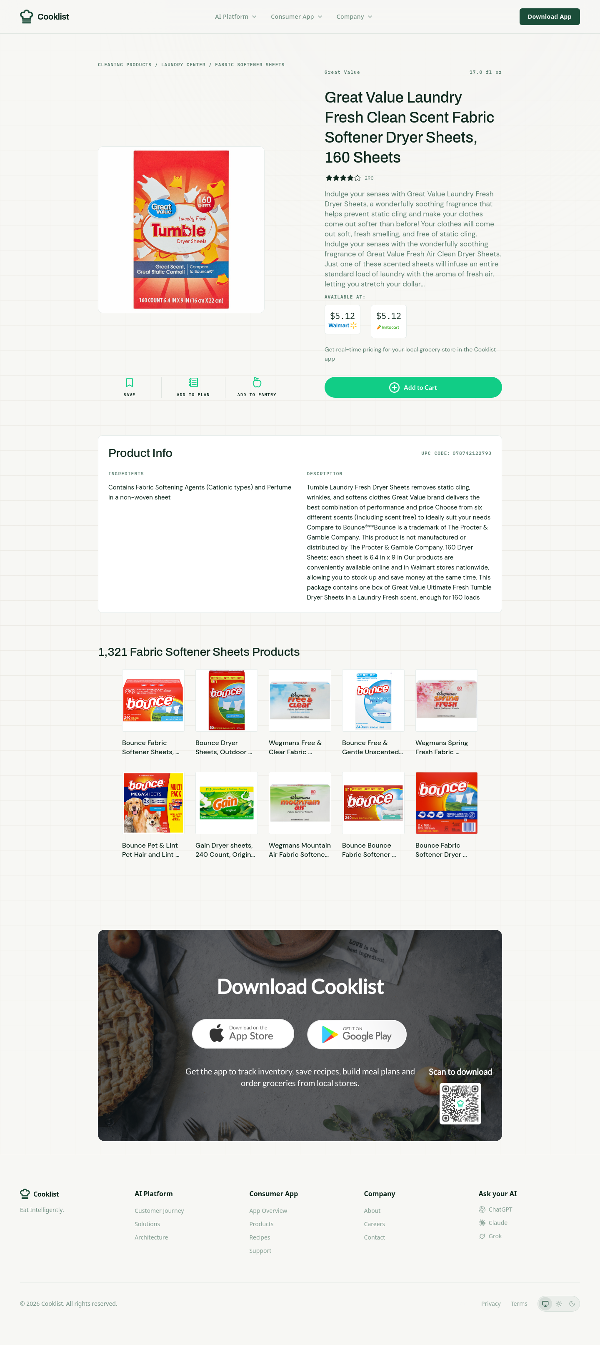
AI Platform (236, 16)
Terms (519, 1303)
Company (355, 16)
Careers (374, 1224)
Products (261, 1224)
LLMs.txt (459, 1303)
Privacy (491, 1303)
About (372, 1211)
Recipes (259, 1237)
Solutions (147, 1224)
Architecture (151, 1237)
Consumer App (297, 16)
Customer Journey (159, 1211)
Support (260, 1251)
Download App (550, 16)
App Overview (268, 1211)
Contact (374, 1237)
